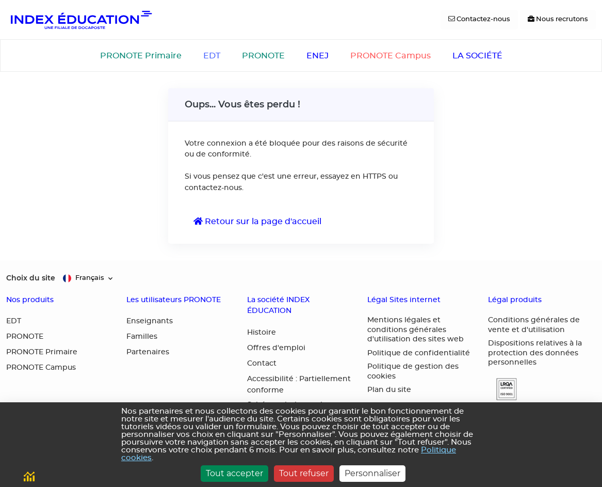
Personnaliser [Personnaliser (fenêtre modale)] (372, 473)
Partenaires (147, 352)
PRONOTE (263, 56)
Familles (141, 336)
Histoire (261, 332)
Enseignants (149, 321)
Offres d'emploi (276, 348)
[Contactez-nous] (479, 19)
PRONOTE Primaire (141, 56)
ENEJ (317, 56)
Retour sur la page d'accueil (257, 221)
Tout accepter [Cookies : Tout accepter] (234, 473)
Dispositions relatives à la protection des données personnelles (535, 353)
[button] (502, 389)
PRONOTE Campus (390, 56)
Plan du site (389, 390)
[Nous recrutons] (558, 19)
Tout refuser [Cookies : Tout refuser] (304, 473)
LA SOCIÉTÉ (477, 56)
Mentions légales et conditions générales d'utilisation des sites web (415, 330)
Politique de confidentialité (418, 353)
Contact (261, 363)
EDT (211, 56)
